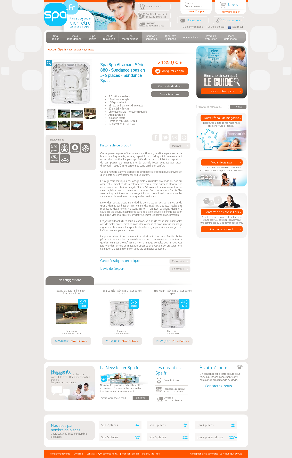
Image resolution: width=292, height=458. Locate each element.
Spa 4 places (217, 425)
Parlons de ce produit (145, 146)
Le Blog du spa (216, 26)
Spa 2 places (121, 425)
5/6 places (89, 49)
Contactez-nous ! (221, 229)
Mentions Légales (130, 453)
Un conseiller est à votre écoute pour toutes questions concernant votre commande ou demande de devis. (221, 373)
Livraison (78, 453)
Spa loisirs (92, 37)
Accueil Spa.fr (57, 49)
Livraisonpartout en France (155, 24)
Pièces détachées (230, 37)
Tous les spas (75, 49)
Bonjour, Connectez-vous (196, 7)
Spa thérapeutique (130, 37)
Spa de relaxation (109, 37)
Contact (91, 453)
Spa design (55, 37)
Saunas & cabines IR (151, 37)
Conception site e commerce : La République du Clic (216, 453)
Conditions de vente (60, 453)
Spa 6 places (169, 437)
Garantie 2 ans (153, 6)
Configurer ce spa (172, 71)
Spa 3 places (169, 425)
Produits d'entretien (211, 37)
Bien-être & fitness (170, 37)
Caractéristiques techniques (145, 261)
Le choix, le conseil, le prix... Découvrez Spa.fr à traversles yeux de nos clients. (70, 377)
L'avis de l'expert (145, 269)
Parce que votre (80, 22)
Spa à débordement (74, 37)
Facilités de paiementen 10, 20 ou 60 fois (156, 15)
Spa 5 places (121, 437)
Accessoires (190, 37)
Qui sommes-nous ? (193, 26)
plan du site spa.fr (151, 453)
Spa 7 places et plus (217, 437)
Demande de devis (170, 86)
